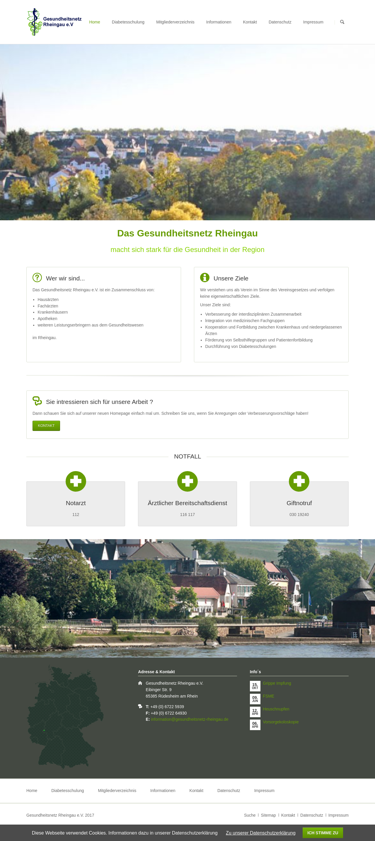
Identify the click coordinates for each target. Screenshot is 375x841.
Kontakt (250, 22)
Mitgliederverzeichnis (175, 22)
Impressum (313, 22)
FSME (268, 696)
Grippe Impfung (277, 683)
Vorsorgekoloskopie (281, 722)
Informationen (218, 22)
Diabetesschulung (128, 22)
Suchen (342, 22)
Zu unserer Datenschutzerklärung (260, 832)
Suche (250, 815)
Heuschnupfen (276, 709)
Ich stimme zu (322, 832)
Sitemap (268, 815)
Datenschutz (280, 22)
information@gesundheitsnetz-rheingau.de (189, 719)
